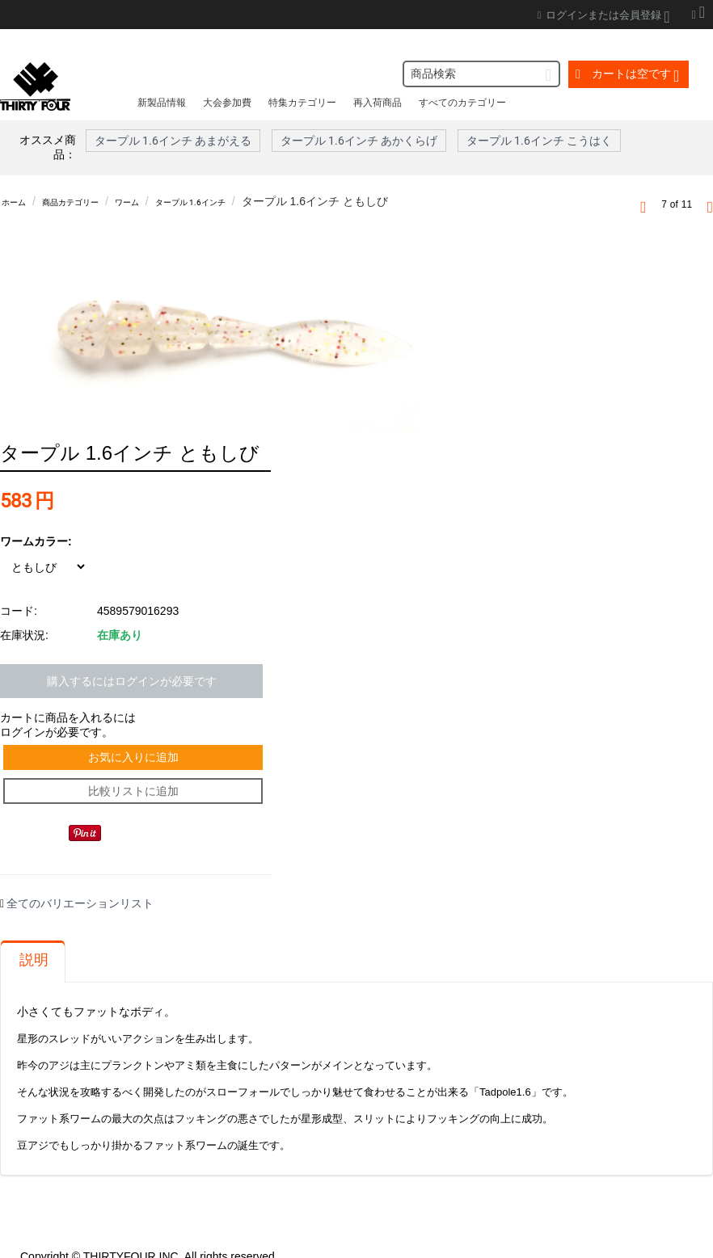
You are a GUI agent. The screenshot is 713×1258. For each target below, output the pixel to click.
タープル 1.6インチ (246, 201)
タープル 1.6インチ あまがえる (173, 140)
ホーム (19, 201)
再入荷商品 (377, 102)
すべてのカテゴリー (462, 102)
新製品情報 (161, 102)
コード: (18, 573)
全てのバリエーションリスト (80, 884)
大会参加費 (227, 102)
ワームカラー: (36, 504)
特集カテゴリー (302, 102)
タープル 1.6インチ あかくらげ (359, 140)
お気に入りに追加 (136, 724)
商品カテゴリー (91, 201)
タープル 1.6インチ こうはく (539, 140)
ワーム (164, 201)
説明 (34, 941)
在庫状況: (24, 597)
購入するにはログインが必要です (132, 643)
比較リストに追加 (136, 767)
